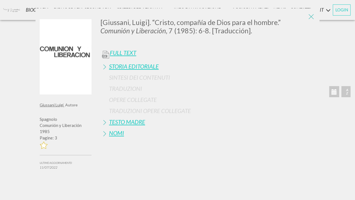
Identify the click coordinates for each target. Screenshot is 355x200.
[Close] (311, 16)
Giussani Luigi (52, 104)
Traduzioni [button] (125, 88)
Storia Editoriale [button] (134, 66)
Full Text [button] (123, 52)
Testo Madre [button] (127, 122)
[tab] (208, 66)
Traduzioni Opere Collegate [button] (150, 111)
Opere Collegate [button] (133, 99)
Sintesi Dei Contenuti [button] (139, 77)
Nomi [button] (116, 133)
